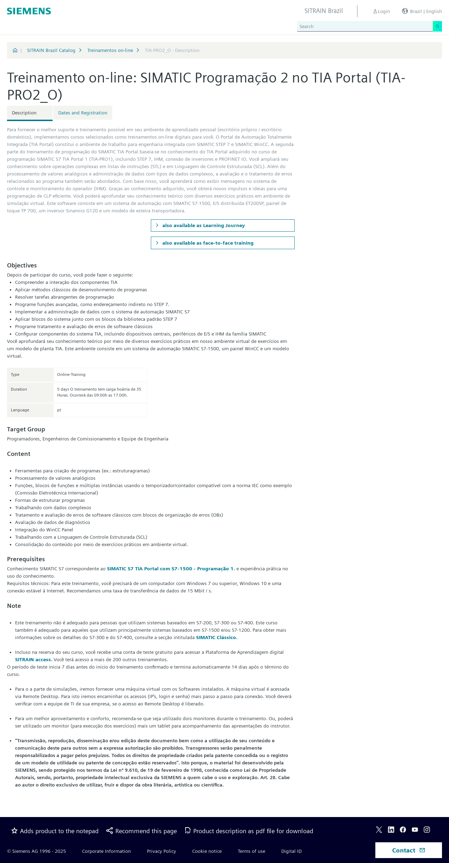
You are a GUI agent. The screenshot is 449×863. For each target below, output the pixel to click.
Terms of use (251, 851)
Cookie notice (207, 851)
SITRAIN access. (33, 659)
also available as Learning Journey (203, 225)
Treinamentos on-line (110, 50)
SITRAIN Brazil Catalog (51, 50)
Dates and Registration (82, 112)
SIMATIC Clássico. (216, 637)
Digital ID (291, 851)
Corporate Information (106, 851)
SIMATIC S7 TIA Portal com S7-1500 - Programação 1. (171, 568)
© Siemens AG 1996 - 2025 (36, 851)
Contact (408, 850)
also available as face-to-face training (207, 243)
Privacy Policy (161, 851)
